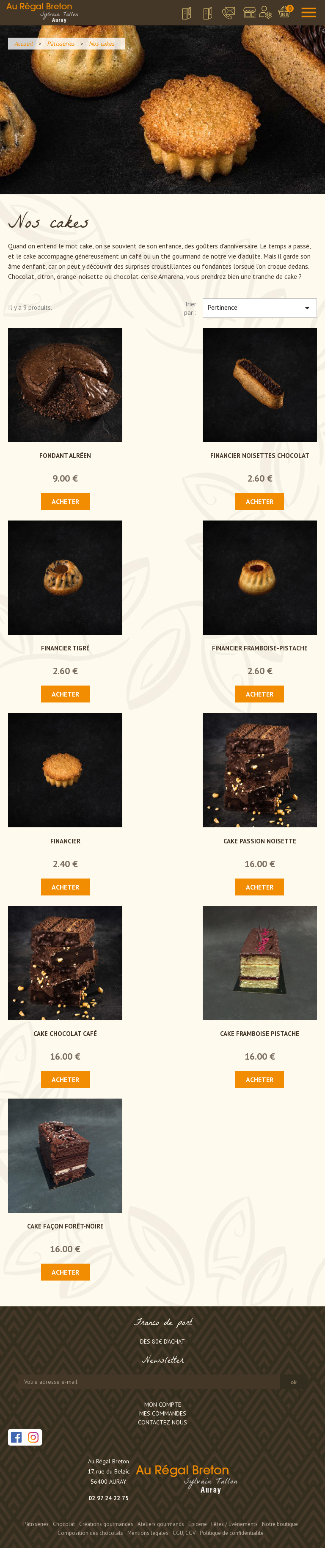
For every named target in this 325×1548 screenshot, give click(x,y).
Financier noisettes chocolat (259, 456)
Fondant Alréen (65, 456)
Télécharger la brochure (181, 15)
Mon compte (162, 1404)
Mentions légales (147, 1533)
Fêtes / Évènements (234, 1524)
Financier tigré (65, 648)
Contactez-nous (162, 1422)
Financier (65, 841)
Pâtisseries (36, 1524)
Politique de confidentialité (232, 1533)
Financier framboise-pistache (260, 648)
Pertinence (259, 308)
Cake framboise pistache (259, 1034)
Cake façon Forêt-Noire (65, 1226)
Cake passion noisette (259, 841)
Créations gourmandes (106, 1524)
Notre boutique (249, 14)
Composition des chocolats (90, 1533)
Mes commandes (162, 1413)
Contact (223, 13)
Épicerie (197, 1524)
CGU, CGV (184, 1533)
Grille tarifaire (203, 15)
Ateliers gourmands (161, 1524)
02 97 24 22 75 (108, 1498)
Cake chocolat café (65, 1034)
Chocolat (64, 1524)
